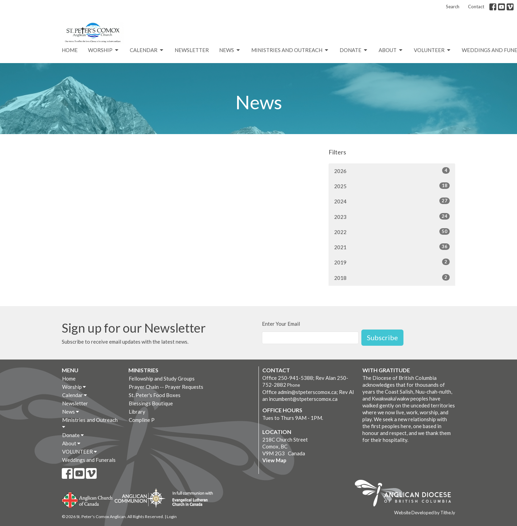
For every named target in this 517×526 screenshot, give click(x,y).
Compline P (142, 420)
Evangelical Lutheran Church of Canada (190, 499)
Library (137, 411)
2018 (392, 277)
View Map (274, 460)
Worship (103, 50)
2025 (392, 185)
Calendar (147, 50)
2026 (392, 170)
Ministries (143, 370)
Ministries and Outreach (290, 50)
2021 (392, 246)
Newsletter (192, 50)
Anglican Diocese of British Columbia (406, 494)
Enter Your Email (281, 324)
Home (70, 50)
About (391, 50)
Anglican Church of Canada (87, 499)
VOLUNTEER (432, 50)
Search (452, 6)
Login (172, 516)
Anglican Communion (140, 498)
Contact (476, 6)
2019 (392, 262)
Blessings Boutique (151, 403)
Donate (354, 50)
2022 (392, 231)
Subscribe (382, 337)
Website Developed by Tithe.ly (424, 512)
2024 (392, 201)
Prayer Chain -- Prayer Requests (166, 387)
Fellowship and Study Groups (162, 378)
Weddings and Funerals (89, 460)
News (230, 50)
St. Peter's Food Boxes (155, 395)
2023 (392, 216)
